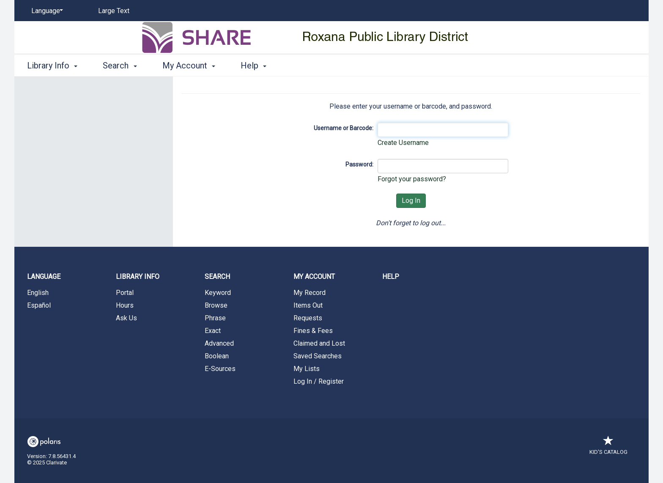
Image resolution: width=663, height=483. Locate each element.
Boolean (217, 356)
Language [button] (43, 277)
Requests (307, 318)
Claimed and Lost (319, 343)
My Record (309, 293)
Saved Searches (317, 356)
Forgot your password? (412, 179)
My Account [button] (188, 65)
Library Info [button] (52, 65)
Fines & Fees (313, 331)
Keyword (218, 293)
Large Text (113, 11)
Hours (125, 305)
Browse (216, 305)
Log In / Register (318, 381)
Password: (359, 164)
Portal (125, 293)
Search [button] (120, 65)
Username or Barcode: (343, 128)
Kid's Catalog (608, 447)
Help (390, 277)
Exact (213, 331)
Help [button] (253, 65)
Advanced (219, 343)
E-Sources (220, 369)
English (38, 293)
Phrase (215, 318)
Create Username (403, 143)
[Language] (45, 11)
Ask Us (126, 318)
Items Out (308, 305)
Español (39, 305)
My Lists (306, 369)
